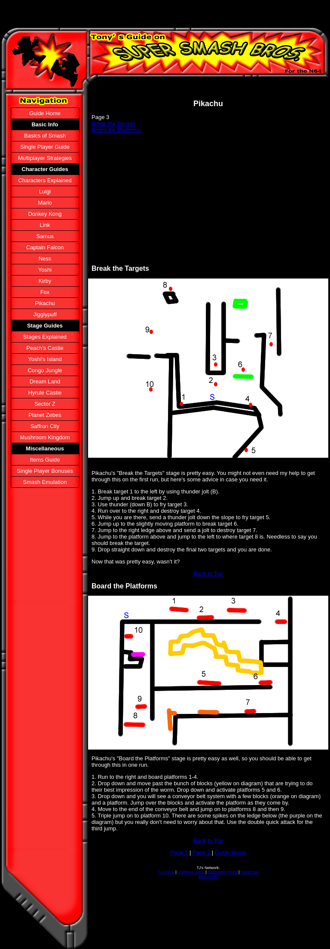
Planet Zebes (44, 415)
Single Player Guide (45, 147)
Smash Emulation (45, 482)
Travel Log (250, 872)
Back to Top (208, 573)
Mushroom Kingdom (45, 437)
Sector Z (44, 404)
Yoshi (45, 269)
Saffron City (45, 426)
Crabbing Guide (191, 872)
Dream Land (45, 381)
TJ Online (166, 872)
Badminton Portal (222, 872)
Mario (45, 202)
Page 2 (202, 852)
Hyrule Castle (44, 392)
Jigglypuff (45, 314)
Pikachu (45, 303)
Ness (45, 258)
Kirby (45, 281)
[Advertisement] (208, 199)
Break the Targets (113, 123)
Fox (45, 292)
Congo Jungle (45, 370)
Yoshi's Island (45, 359)
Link (45, 225)
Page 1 (179, 852)
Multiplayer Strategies (45, 158)
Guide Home (45, 113)
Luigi (45, 191)
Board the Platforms (116, 130)
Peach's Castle (44, 348)
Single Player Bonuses (45, 471)
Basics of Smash (45, 135)
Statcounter (208, 876)
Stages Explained (45, 337)
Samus (44, 236)
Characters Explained (44, 180)
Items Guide (45, 459)
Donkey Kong (44, 214)
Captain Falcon (45, 247)
